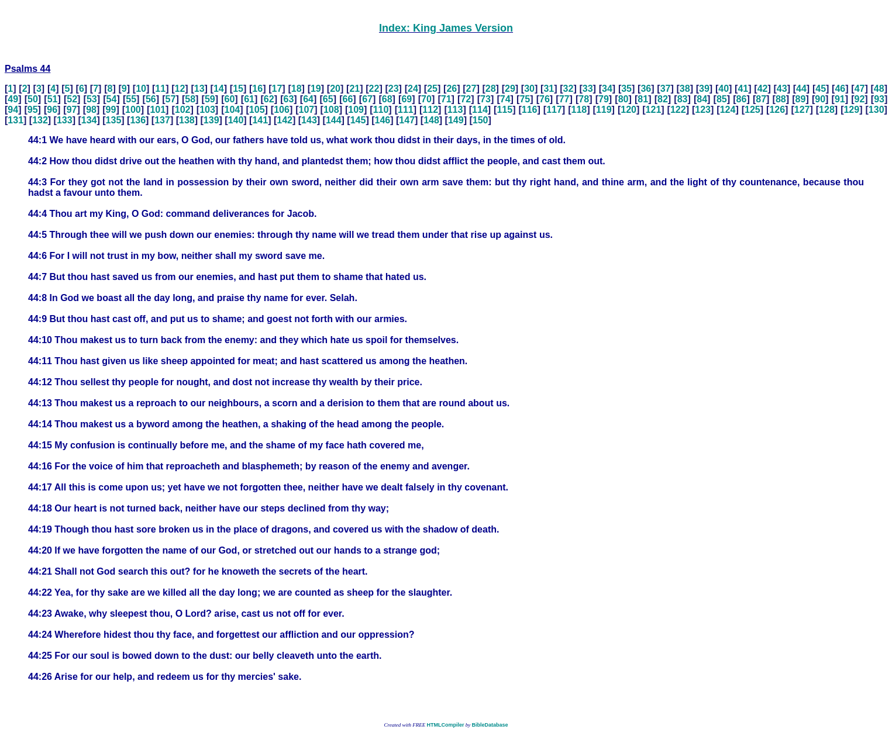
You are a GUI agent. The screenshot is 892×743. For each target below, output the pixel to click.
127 (802, 110)
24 (413, 89)
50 (32, 99)
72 (465, 99)
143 (309, 120)
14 (218, 89)
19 (316, 89)
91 (840, 99)
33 (588, 89)
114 (480, 110)
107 (307, 110)
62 (269, 99)
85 (722, 99)
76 (544, 99)
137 (162, 120)
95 (32, 110)
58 (190, 99)
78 (583, 99)
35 (626, 89)
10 (141, 89)
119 (604, 110)
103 (207, 110)
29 (510, 89)
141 (260, 120)
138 (187, 120)
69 (406, 99)
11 (160, 89)
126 (777, 110)
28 (490, 89)
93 (879, 99)
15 (238, 89)
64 (308, 99)
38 (685, 89)
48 (879, 89)
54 (111, 99)
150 (480, 120)
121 (654, 110)
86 (741, 99)
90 (820, 99)
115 (504, 110)
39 (704, 89)
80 (623, 99)
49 (13, 99)
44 (801, 89)
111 (406, 110)
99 (111, 110)
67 (367, 99)
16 (257, 89)
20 (335, 89)
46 (840, 89)
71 (446, 99)
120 (628, 110)
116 (530, 110)
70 (426, 99)
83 (682, 99)
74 (505, 99)
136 (138, 120)
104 (232, 110)
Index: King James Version (446, 28)
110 (381, 110)
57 (171, 99)
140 (236, 120)
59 (210, 99)
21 (354, 89)
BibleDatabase (489, 725)
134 (89, 120)
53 (92, 99)
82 (662, 99)
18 (296, 89)
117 (554, 110)
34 (607, 89)
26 (451, 89)
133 (65, 120)
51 (52, 99)
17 (277, 89)
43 (782, 89)
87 (761, 99)
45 (820, 89)
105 (257, 110)
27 (471, 89)
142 (284, 120)
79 (603, 99)
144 (334, 120)
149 (456, 120)
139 (211, 120)
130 (876, 110)
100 (133, 110)
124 (728, 110)
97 (72, 110)
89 (800, 99)
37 (665, 89)
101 (158, 110)
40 (723, 89)
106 (282, 110)
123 (703, 110)
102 (183, 110)
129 (851, 110)
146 (383, 120)
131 (15, 120)
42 (762, 89)
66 (347, 99)
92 (860, 99)
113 (455, 110)
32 (568, 89)
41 (743, 89)
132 (40, 120)
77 (564, 99)
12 (180, 89)
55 (131, 99)
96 (52, 110)
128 (827, 110)
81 (643, 99)
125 (752, 110)
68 (387, 99)
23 (393, 89)
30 (529, 89)
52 (72, 99)
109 (356, 110)
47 (860, 89)
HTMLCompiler (445, 725)
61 (249, 99)
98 (91, 110)
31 (548, 89)
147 (407, 120)
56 (151, 99)
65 (328, 99)
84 (702, 99)
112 (430, 110)
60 (230, 99)
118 (579, 110)
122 (678, 110)
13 (199, 89)
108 (331, 110)
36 (645, 89)
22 (374, 89)
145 (358, 120)
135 (114, 120)
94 (13, 110)
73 (485, 99)
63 (289, 99)
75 (524, 99)
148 (431, 120)
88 (781, 99)
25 (432, 89)
